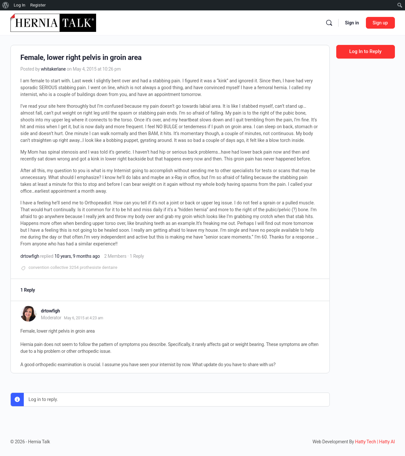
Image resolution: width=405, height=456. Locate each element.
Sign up (380, 22)
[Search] (329, 23)
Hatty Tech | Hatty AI (375, 441)
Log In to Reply (365, 51)
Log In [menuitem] (19, 5)
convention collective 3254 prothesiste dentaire (73, 267)
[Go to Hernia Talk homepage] (53, 22)
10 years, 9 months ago (77, 256)
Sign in (352, 22)
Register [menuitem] (38, 5)
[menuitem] (5, 5)
